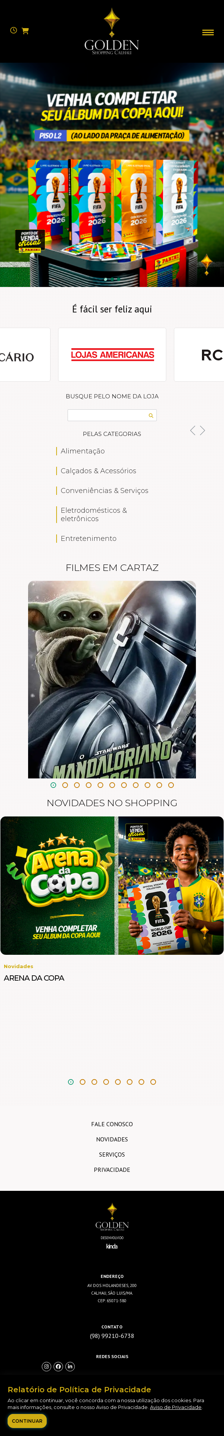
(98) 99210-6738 (112, 1335)
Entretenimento (89, 538)
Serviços (112, 1154)
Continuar (27, 1421)
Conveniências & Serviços (104, 491)
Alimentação (83, 451)
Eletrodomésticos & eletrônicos (94, 514)
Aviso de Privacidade (176, 1407)
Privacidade (112, 1169)
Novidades (112, 1139)
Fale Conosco (112, 1124)
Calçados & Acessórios (98, 471)
